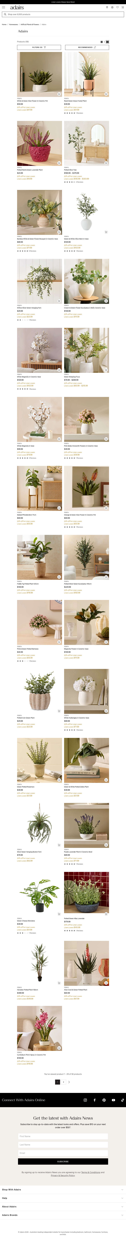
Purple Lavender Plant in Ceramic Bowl (78, 852)
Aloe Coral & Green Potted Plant (75, 990)
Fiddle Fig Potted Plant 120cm (28, 584)
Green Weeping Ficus (72, 377)
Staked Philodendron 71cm (26, 515)
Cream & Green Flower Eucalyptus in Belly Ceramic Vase (84, 308)
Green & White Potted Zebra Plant (76, 787)
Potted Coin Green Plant (25, 718)
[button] (101, 41)
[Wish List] (117, 7)
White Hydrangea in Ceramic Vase (76, 718)
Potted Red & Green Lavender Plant (30, 170)
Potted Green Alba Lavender (74, 918)
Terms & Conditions (90, 1172)
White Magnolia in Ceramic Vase (29, 377)
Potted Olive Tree (70, 170)
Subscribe (63, 1162)
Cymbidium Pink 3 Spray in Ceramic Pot (31, 1055)
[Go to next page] (69, 1082)
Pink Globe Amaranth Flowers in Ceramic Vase (81, 446)
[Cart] (122, 7)
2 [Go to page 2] (63, 1082)
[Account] (112, 7)
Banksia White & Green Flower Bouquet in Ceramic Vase (37, 239)
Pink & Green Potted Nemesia (27, 649)
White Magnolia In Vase (25, 446)
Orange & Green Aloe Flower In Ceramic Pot (80, 515)
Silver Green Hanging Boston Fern (29, 852)
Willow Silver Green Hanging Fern (29, 308)
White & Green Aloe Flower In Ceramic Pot (32, 101)
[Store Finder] (107, 7)
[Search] (5, 14)
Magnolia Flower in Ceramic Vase (76, 649)
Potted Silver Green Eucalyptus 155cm (78, 584)
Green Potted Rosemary (25, 787)
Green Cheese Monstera (26, 921)
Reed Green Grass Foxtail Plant (75, 101)
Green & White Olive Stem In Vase (76, 239)
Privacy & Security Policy (63, 1175)
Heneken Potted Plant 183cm (27, 990)
